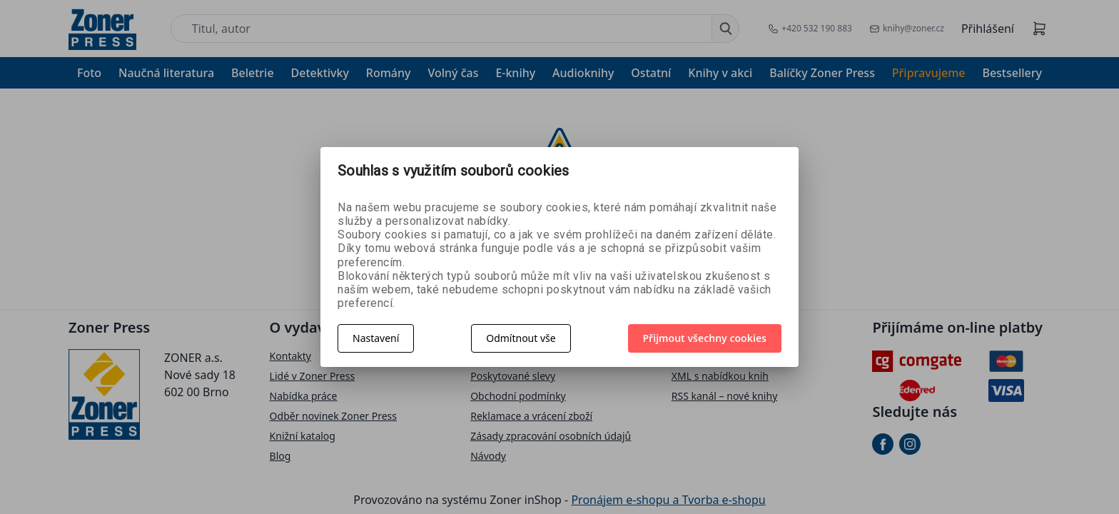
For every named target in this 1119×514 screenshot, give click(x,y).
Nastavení (376, 338)
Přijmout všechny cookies (705, 338)
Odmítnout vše (520, 338)
